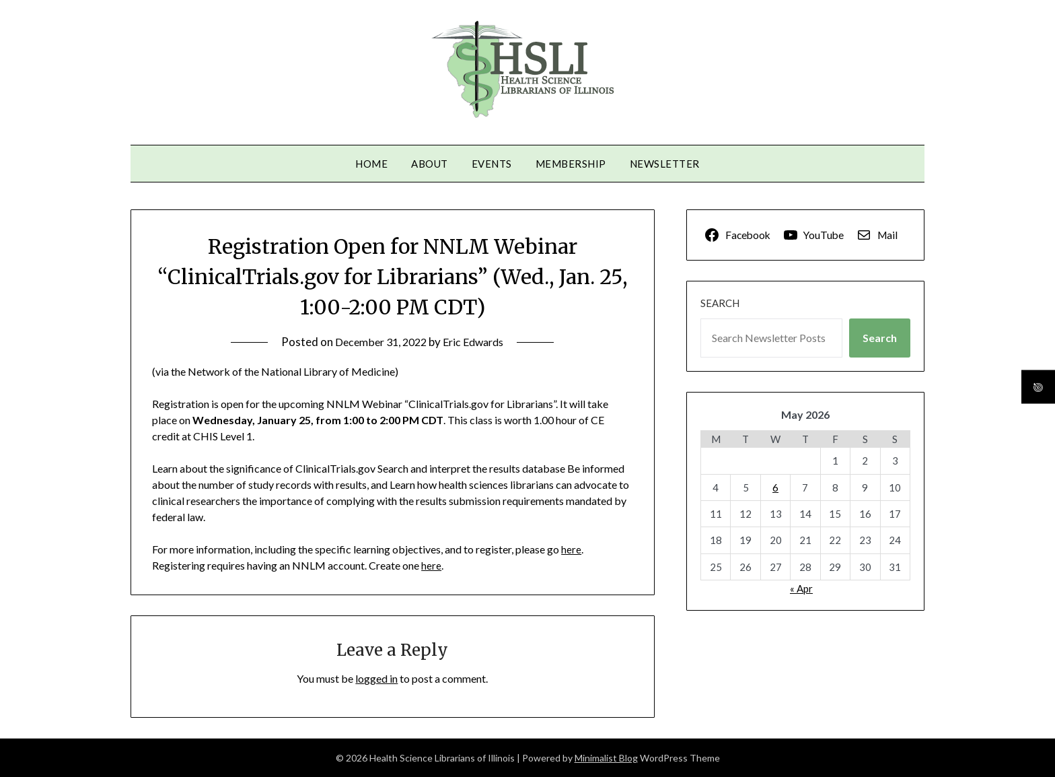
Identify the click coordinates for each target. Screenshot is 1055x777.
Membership (571, 164)
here (571, 549)
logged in (376, 678)
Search (719, 303)
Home (371, 164)
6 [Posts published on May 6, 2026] (775, 487)
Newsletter (665, 164)
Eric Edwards (476, 342)
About (429, 164)
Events (492, 164)
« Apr (801, 588)
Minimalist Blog (606, 758)
